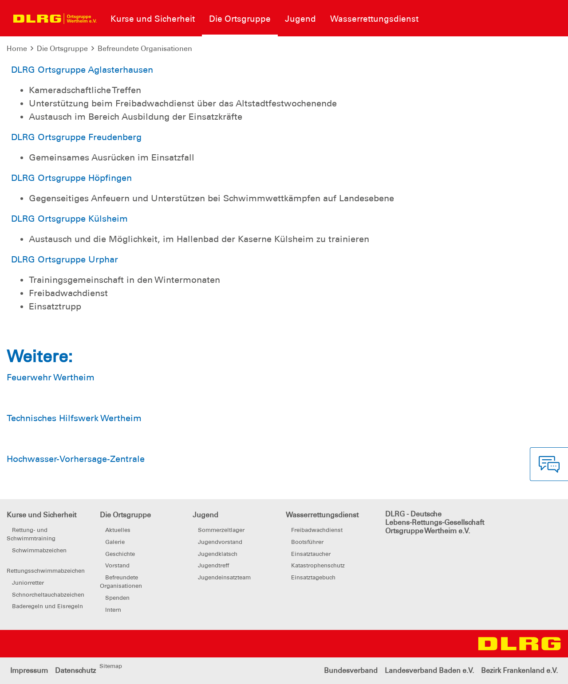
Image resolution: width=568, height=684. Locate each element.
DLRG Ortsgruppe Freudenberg (76, 137)
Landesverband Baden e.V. (429, 670)
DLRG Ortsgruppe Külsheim (69, 218)
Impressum (29, 670)
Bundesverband (351, 670)
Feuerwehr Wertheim (51, 377)
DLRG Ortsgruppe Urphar (64, 259)
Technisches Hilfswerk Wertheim (74, 418)
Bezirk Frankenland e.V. (519, 670)
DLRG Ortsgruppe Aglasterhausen (82, 69)
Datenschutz (75, 670)
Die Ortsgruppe (62, 48)
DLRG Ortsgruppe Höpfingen (71, 177)
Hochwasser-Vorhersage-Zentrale (76, 458)
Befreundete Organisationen (145, 48)
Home (17, 48)
